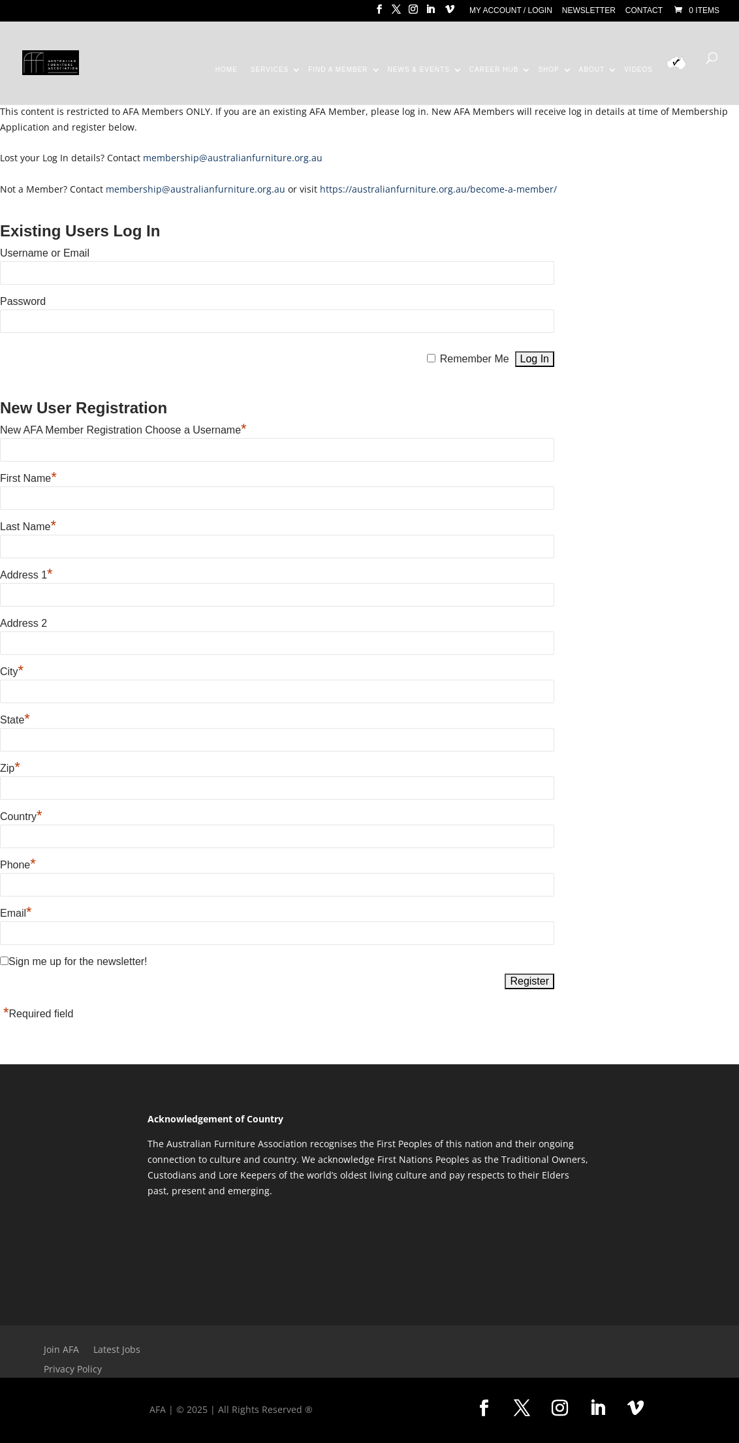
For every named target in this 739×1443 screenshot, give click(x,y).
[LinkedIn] (430, 13)
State (15, 719)
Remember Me (474, 358)
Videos (638, 70)
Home (226, 70)
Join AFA (61, 1350)
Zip (10, 768)
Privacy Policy (73, 1370)
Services (270, 70)
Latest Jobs (116, 1350)
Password (23, 301)
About (592, 70)
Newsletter (589, 11)
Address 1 (26, 574)
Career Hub (494, 70)
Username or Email (44, 253)
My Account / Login (510, 11)
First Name (28, 478)
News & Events (419, 70)
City (12, 671)
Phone (18, 864)
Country (21, 816)
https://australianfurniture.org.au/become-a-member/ (438, 189)
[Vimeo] (449, 13)
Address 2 (23, 623)
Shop (548, 70)
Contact (644, 11)
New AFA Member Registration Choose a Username (123, 430)
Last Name (28, 526)
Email (16, 913)
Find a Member (338, 70)
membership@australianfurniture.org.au (232, 157)
